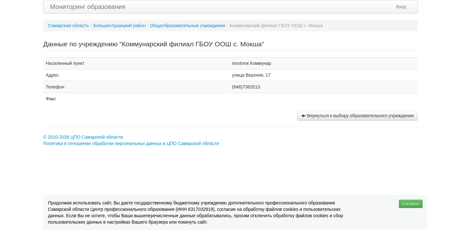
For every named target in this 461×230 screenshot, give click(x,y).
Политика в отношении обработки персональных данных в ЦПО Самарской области (131, 143)
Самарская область (68, 25)
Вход (401, 6)
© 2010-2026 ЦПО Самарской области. (83, 137)
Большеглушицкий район (119, 25)
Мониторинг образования (87, 6)
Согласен (410, 204)
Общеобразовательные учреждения (187, 25)
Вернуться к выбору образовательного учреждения (357, 115)
